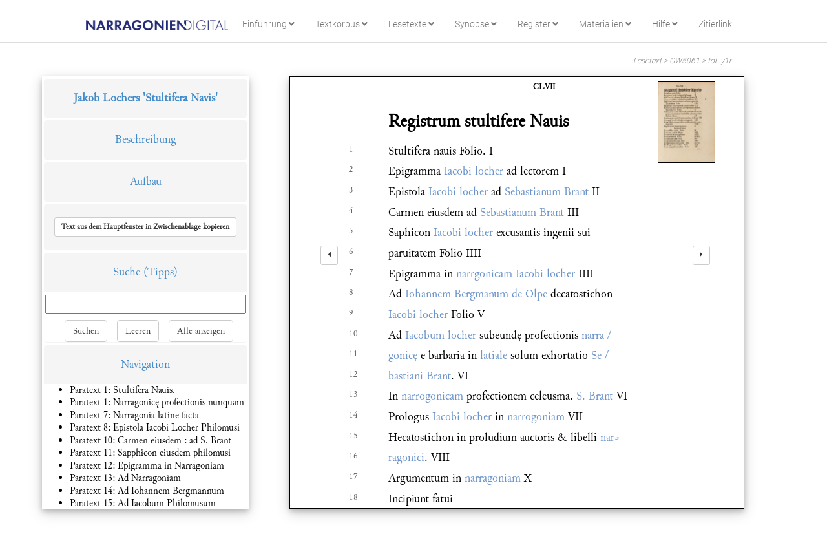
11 (353, 353)
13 (353, 394)
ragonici (406, 457)
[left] (329, 255)
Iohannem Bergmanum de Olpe (476, 294)
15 (353, 435)
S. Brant (594, 396)
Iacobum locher (440, 335)
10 (353, 333)
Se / (600, 355)
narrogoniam (536, 417)
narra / (596, 335)
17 (353, 476)
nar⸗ (609, 437)
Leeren (138, 331)
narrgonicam (484, 274)
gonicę (402, 355)
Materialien (605, 24)
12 (353, 374)
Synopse (476, 24)
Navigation (145, 364)
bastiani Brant (419, 376)
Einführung (268, 24)
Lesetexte (411, 24)
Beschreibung (145, 139)
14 (353, 415)
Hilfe (665, 24)
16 (353, 455)
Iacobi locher (473, 171)
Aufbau (146, 181)
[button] (145, 227)
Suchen (86, 331)
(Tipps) (160, 272)
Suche (126, 272)
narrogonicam (432, 396)
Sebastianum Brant (547, 192)
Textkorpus (341, 24)
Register (538, 24)
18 (353, 497)
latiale (493, 355)
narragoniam (493, 478)
